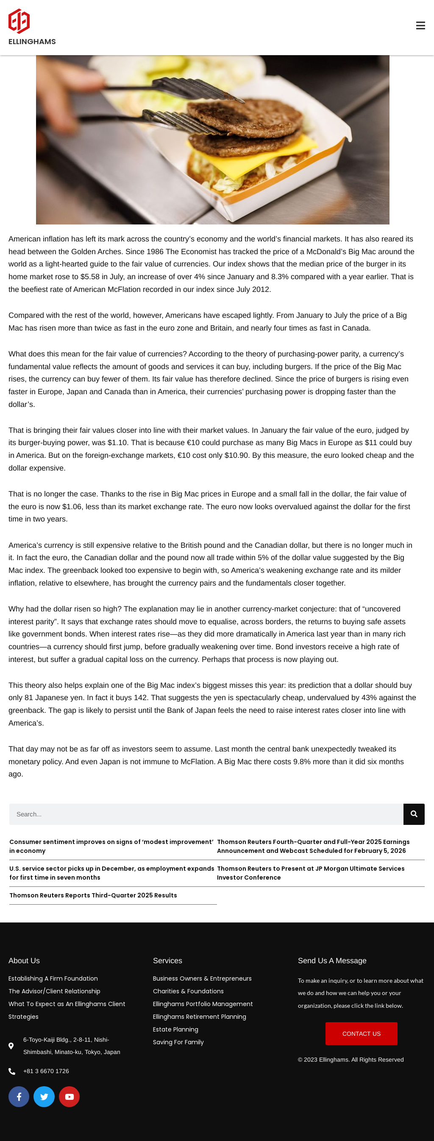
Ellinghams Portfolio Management (203, 1004)
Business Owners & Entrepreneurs (202, 978)
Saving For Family (178, 1042)
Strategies (23, 1016)
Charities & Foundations (188, 991)
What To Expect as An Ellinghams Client (66, 1004)
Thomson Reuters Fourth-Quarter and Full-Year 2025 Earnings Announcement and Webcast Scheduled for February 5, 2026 (313, 846)
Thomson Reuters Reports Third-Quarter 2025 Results (93, 895)
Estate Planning (175, 1029)
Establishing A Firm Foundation (53, 978)
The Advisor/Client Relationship (54, 991)
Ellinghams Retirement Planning (199, 1016)
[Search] (414, 814)
